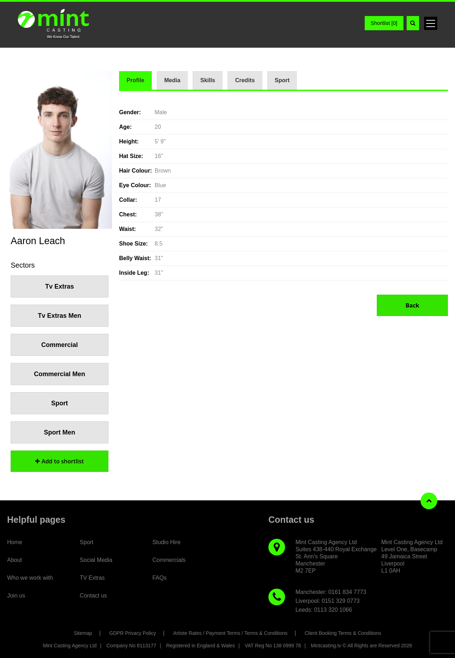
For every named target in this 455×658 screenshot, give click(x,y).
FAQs (159, 578)
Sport (59, 403)
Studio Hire (166, 542)
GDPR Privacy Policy (132, 633)
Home (14, 542)
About (14, 560)
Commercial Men (59, 374)
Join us (16, 596)
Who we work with (30, 578)
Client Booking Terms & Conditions (343, 633)
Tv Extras (59, 286)
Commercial (59, 344)
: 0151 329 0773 (339, 601)
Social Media (96, 560)
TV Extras (92, 578)
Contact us (93, 596)
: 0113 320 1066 (331, 610)
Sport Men (59, 432)
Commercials (169, 560)
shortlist (59, 461)
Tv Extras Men (59, 315)
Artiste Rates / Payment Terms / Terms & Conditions (230, 633)
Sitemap (83, 633)
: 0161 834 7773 (345, 592)
